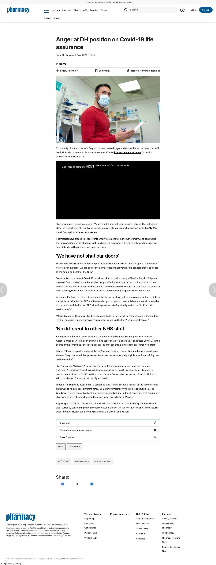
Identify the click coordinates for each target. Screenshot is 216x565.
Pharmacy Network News (171, 540)
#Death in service (102, 461)
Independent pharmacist (168, 525)
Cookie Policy (142, 528)
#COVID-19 (63, 461)
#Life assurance (82, 461)
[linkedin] (92, 484)
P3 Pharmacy (33, 535)
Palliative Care (90, 532)
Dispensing (89, 518)
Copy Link (108, 422)
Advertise (140, 538)
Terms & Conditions (145, 518)
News (60, 446)
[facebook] (63, 484)
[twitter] (78, 484)
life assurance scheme (127, 152)
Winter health (90, 538)
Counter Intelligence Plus (171, 549)
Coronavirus (74, 446)
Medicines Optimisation (90, 525)
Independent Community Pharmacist (56, 535)
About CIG (141, 533)
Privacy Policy (142, 523)
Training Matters (21, 535)
